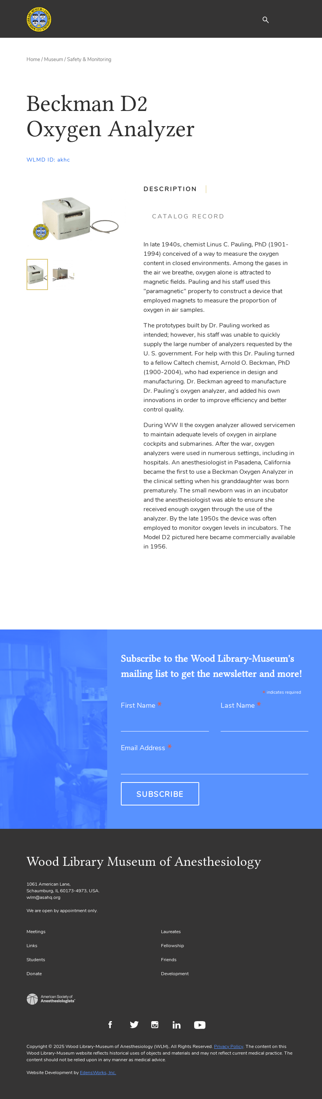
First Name (141, 706)
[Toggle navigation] (289, 19)
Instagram (158, 1025)
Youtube (201, 1025)
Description (170, 189)
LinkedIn (179, 1025)
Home (33, 59)
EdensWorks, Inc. (98, 1072)
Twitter (136, 1025)
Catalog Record (188, 216)
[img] (37, 274)
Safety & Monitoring (89, 59)
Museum (53, 59)
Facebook (115, 1025)
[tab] (174, 189)
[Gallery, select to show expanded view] (76, 218)
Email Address (146, 748)
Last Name (241, 706)
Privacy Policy (228, 1046)
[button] (265, 19)
